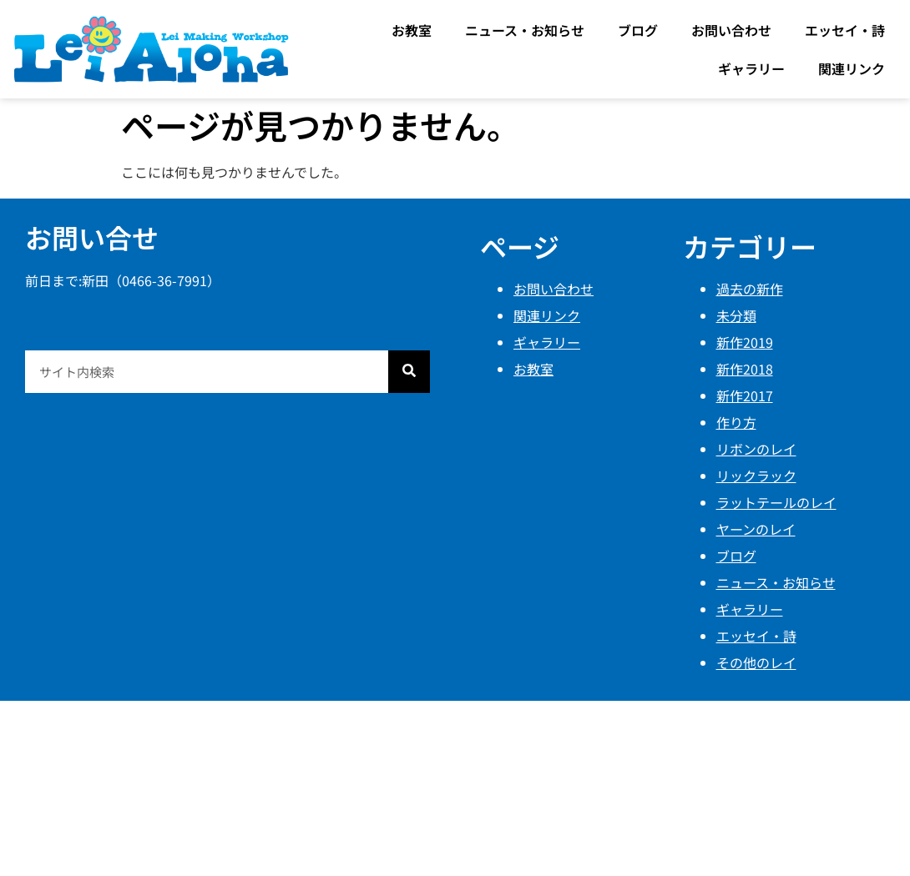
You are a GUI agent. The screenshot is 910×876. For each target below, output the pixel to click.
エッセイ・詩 (845, 30)
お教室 (412, 30)
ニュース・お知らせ (524, 30)
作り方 (736, 422)
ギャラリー (751, 68)
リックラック (756, 476)
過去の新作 (749, 289)
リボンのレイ (756, 449)
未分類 (736, 315)
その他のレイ (756, 662)
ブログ (638, 30)
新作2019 (744, 342)
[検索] (409, 371)
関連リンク (851, 68)
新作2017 (744, 395)
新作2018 (744, 369)
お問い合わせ (731, 30)
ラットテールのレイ (776, 502)
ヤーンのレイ (756, 529)
